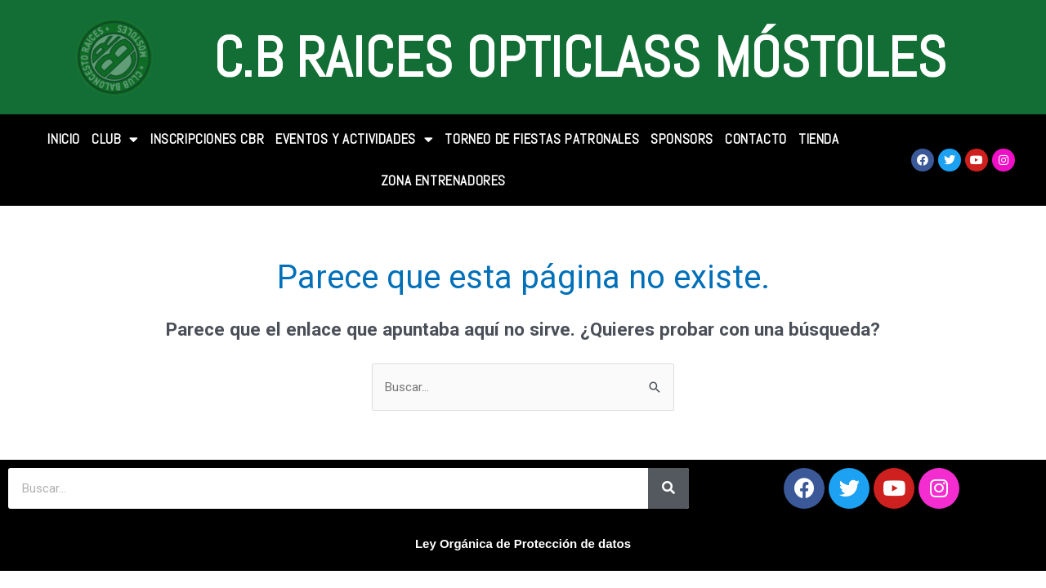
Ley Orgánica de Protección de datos (523, 543)
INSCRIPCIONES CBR (207, 139)
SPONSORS (681, 139)
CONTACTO (756, 139)
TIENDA (818, 139)
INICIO (63, 139)
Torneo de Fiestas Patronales (542, 139)
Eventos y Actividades (354, 139)
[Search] (668, 488)
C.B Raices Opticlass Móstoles (579, 57)
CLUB (115, 139)
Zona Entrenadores (443, 180)
